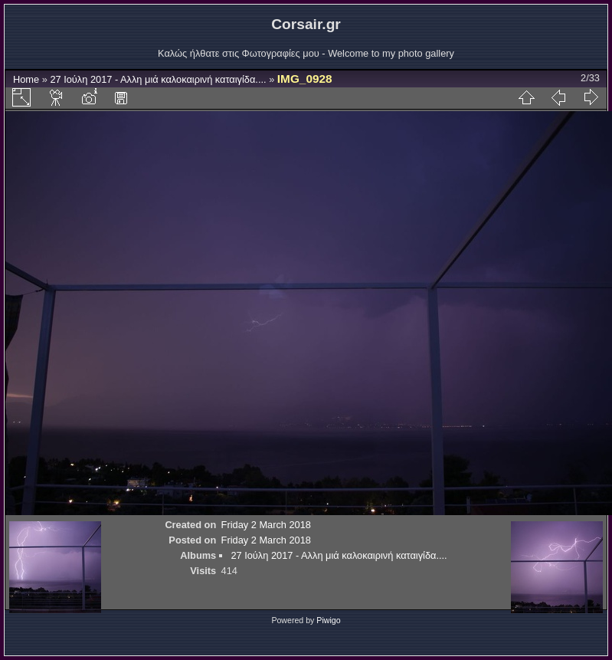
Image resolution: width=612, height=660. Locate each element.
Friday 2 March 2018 (266, 524)
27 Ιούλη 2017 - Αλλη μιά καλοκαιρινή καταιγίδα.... (158, 79)
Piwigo (328, 620)
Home (26, 79)
